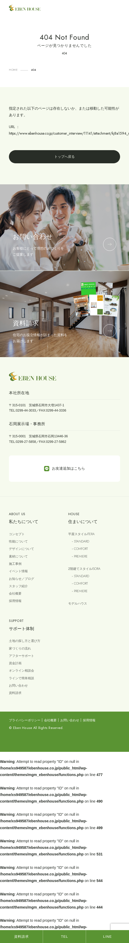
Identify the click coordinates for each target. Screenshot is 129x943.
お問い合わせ (18, 685)
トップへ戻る (64, 157)
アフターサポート (21, 656)
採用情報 (15, 601)
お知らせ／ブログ (21, 579)
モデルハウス (77, 603)
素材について (18, 556)
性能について (18, 541)
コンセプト (17, 534)
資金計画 (15, 663)
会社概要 (15, 593)
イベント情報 (18, 571)
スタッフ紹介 (18, 586)
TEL (64, 937)
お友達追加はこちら (64, 468)
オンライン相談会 (21, 670)
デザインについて (21, 549)
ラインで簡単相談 (21, 678)
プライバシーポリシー (24, 720)
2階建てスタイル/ (84, 568)
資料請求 (15, 693)
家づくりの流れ (20, 648)
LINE (107, 937)
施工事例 (15, 564)
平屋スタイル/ (81, 534)
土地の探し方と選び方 (24, 641)
